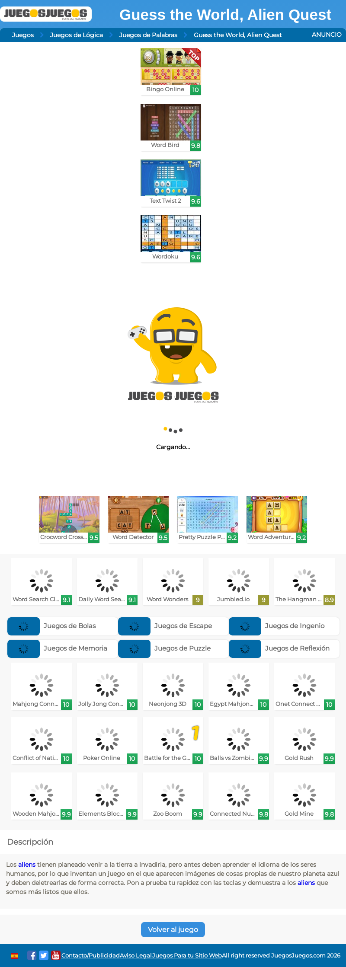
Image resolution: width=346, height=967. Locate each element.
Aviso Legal (136, 955)
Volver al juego (173, 930)
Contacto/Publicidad (90, 955)
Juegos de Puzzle (164, 648)
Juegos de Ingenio (276, 626)
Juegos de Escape (165, 626)
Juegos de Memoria (57, 648)
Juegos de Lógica (76, 35)
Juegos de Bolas (51, 626)
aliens (26, 864)
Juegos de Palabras (148, 35)
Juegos (23, 35)
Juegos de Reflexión (279, 648)
